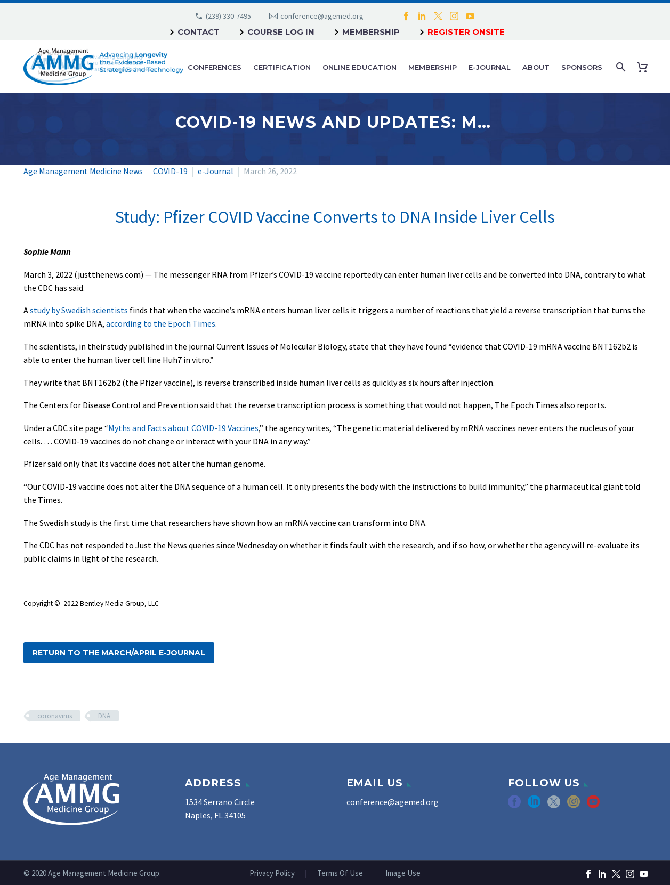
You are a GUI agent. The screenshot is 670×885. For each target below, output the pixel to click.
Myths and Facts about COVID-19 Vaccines (183, 428)
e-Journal (490, 67)
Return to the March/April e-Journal (119, 652)
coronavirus (54, 715)
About (536, 67)
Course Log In (280, 32)
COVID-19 (170, 171)
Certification (282, 67)
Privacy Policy (272, 874)
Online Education (359, 67)
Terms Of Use (340, 874)
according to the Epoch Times (160, 323)
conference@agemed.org (322, 16)
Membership (371, 32)
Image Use (403, 874)
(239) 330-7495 (228, 16)
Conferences (214, 67)
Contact (198, 32)
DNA (104, 715)
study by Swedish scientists (79, 310)
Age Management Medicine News (83, 171)
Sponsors (581, 67)
